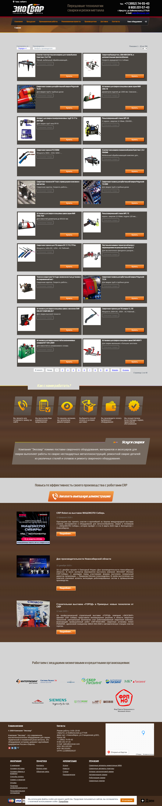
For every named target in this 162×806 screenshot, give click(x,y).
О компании (15, 765)
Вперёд (115, 370)
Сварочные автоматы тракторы (101, 768)
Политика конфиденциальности (19, 787)
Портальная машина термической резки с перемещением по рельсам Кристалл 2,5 (118, 246)
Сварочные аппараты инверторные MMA (105, 765)
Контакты (116, 21)
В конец (126, 370)
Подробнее (63, 801)
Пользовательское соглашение (17, 792)
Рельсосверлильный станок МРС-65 (115, 118)
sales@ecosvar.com (140, 13)
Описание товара (45, 64)
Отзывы (13, 783)
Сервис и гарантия (17, 780)
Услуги (65, 765)
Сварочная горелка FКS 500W (48, 150)
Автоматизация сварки (98, 775)
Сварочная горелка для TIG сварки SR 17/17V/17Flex (56, 245)
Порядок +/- (22, 48)
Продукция (31, 21)
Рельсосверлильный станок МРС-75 (115, 213)
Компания (19, 21)
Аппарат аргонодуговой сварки (101, 772)
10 (107, 370)
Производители (91, 21)
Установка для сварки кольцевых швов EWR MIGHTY (122, 340)
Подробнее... (66, 533)
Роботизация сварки (97, 778)
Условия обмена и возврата (17, 773)
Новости (66, 768)
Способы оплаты (17, 777)
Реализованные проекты (71, 21)
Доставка (104, 21)
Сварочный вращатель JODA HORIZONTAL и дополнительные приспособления (118, 56)
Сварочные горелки (97, 781)
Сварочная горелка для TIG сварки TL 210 (117, 309)
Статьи (65, 772)
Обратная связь (43, 772)
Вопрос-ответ (42, 768)
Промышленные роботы (48, 21)
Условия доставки (17, 768)
